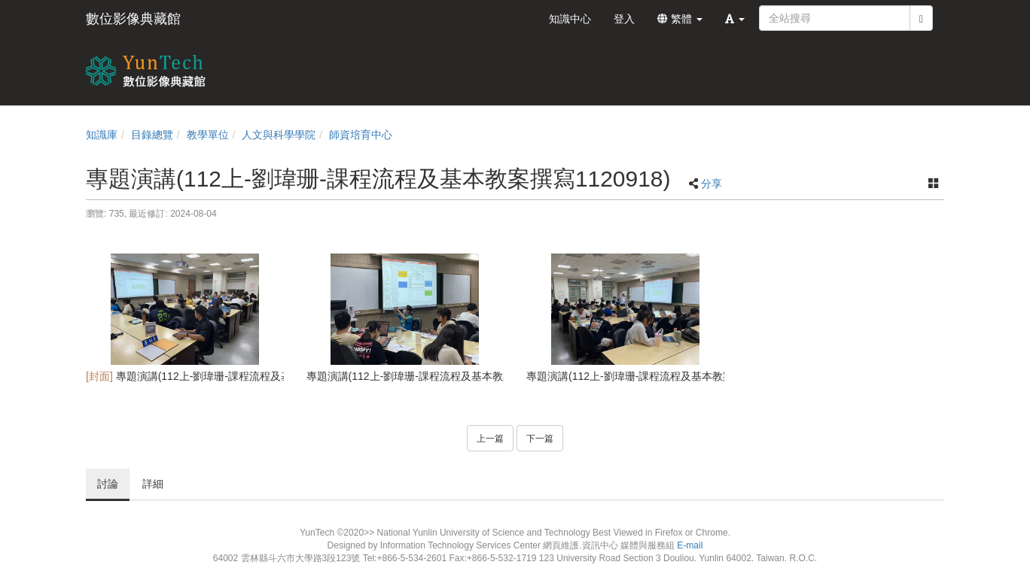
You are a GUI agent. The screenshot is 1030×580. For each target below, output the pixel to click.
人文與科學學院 (278, 135)
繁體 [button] (679, 19)
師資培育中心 (360, 135)
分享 (711, 184)
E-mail (689, 545)
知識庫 (101, 135)
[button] (735, 19)
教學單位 (208, 135)
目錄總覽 (152, 135)
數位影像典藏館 (133, 18)
